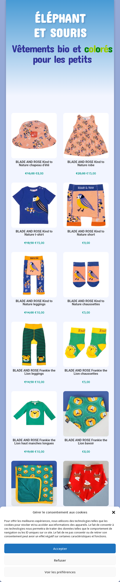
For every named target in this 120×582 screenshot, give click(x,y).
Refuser (60, 560)
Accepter (60, 548)
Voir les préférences (60, 572)
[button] (113, 512)
